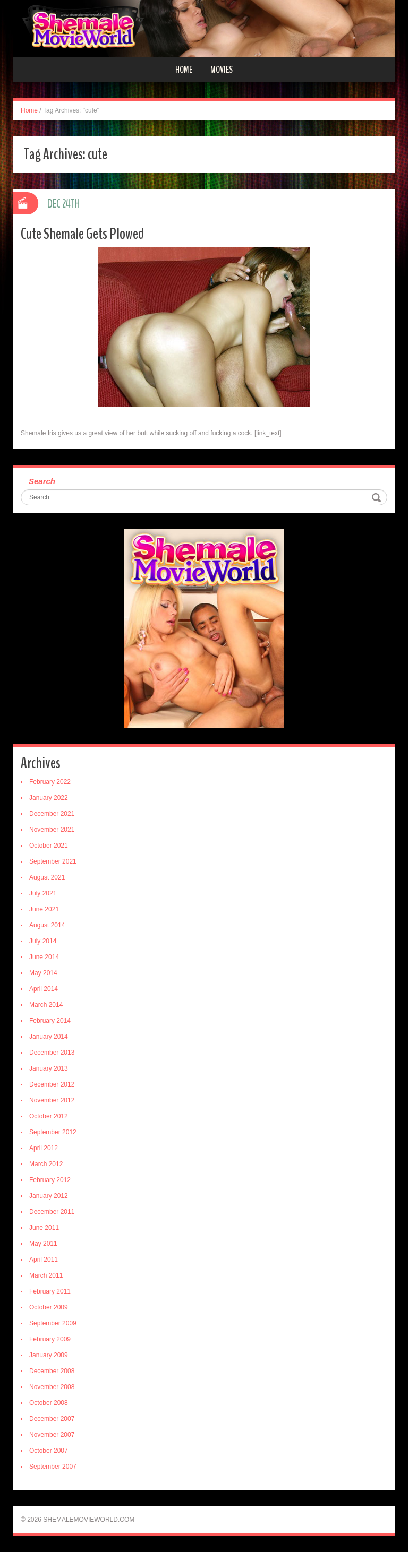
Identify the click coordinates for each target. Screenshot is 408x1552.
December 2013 (51, 1052)
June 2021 (44, 909)
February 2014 (50, 1020)
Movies (221, 69)
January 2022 (48, 797)
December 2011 (51, 1211)
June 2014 (44, 957)
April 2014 (43, 989)
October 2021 (48, 845)
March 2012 (46, 1164)
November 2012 (51, 1100)
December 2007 (51, 1418)
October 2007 (48, 1450)
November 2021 (51, 829)
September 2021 (52, 861)
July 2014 (42, 941)
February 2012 (50, 1180)
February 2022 (50, 782)
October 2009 (48, 1307)
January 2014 (48, 1036)
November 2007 (51, 1434)
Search (42, 481)
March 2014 (46, 1004)
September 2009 (52, 1323)
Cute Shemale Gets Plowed (82, 234)
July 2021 (42, 893)
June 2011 (44, 1227)
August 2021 (47, 877)
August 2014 (47, 925)
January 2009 (48, 1355)
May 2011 (43, 1243)
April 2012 (43, 1148)
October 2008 (48, 1403)
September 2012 (52, 1132)
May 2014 (43, 973)
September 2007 (52, 1466)
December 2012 (51, 1084)
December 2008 (51, 1371)
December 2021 (51, 813)
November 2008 (51, 1387)
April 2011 (43, 1259)
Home (183, 69)
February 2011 (50, 1291)
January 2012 (48, 1196)
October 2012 (48, 1116)
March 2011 (46, 1275)
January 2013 (48, 1068)
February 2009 (50, 1339)
